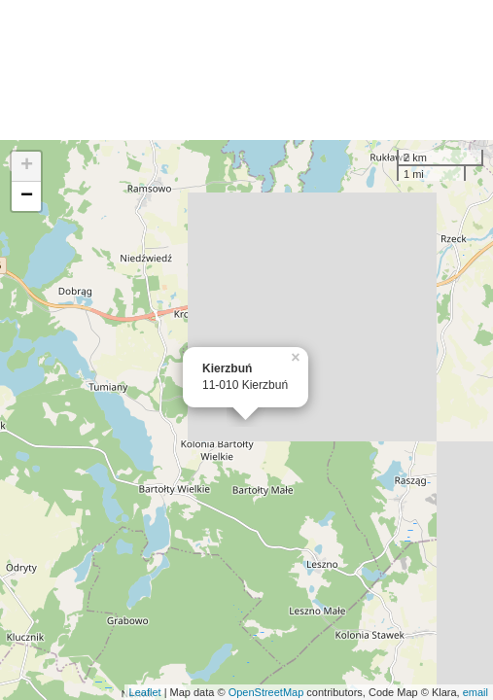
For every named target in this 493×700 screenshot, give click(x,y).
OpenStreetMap (266, 692)
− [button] (26, 196)
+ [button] (26, 166)
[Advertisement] (246, 70)
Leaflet (145, 692)
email (475, 692)
